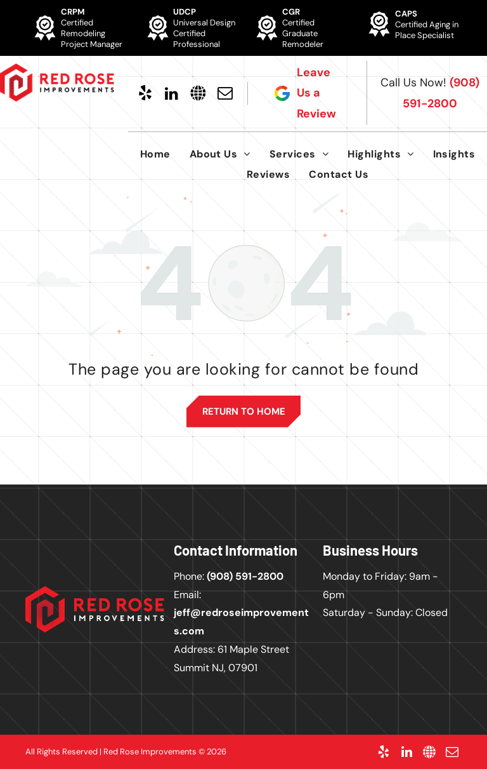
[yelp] (145, 93)
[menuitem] (155, 154)
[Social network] (198, 93)
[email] (225, 93)
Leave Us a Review (316, 93)
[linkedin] (171, 93)
